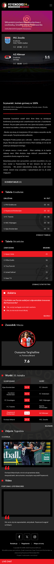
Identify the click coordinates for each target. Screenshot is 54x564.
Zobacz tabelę (43, 235)
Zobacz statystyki (41, 284)
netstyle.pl (33, 555)
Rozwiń (48, 426)
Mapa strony (39, 543)
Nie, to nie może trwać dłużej (17, 310)
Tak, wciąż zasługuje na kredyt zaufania (21, 307)
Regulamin (26, 543)
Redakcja (13, 543)
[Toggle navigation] (50, 5)
